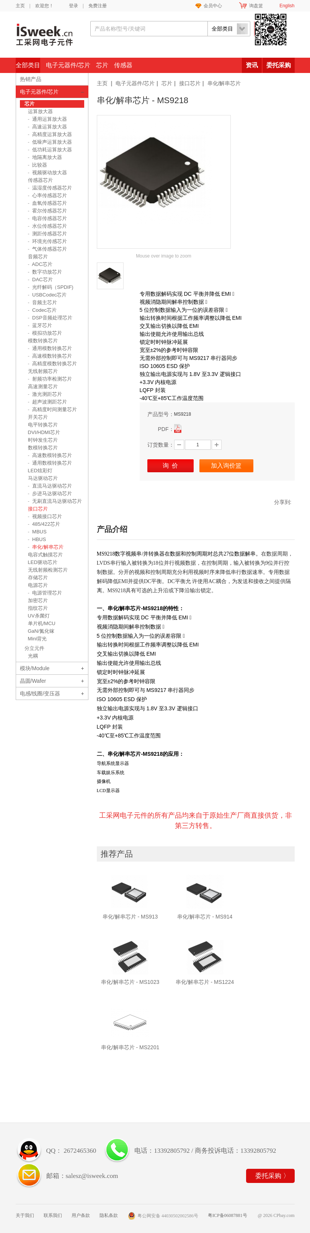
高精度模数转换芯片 (52, 363)
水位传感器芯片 (47, 226)
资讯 (252, 65)
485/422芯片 (44, 524)
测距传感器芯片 (47, 234)
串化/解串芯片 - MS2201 (130, 1047)
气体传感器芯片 (47, 249)
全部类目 (28, 65)
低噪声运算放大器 (50, 142)
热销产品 (30, 79)
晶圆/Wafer (33, 681)
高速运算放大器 (47, 127)
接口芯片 (190, 83)
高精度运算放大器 (50, 134)
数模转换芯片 (43, 447)
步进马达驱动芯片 (50, 493)
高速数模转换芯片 (50, 455)
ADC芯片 (40, 264)
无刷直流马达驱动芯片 (55, 501)
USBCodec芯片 (47, 295)
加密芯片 (38, 600)
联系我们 (53, 1215)
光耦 (33, 656)
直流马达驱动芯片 (50, 486)
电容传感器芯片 (47, 218)
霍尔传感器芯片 (47, 211)
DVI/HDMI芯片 (44, 432)
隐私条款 (109, 1215)
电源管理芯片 (45, 593)
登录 (73, 5)
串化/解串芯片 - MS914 (205, 917)
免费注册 (97, 5)
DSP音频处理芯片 (50, 318)
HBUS (37, 539)
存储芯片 (38, 577)
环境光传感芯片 (47, 241)
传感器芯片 (40, 180)
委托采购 (278, 65)
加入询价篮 (226, 465)
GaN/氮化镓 (41, 631)
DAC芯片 (40, 279)
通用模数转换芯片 (50, 348)
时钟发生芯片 (43, 440)
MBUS (37, 532)
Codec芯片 (42, 310)
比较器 (37, 165)
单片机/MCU (41, 623)
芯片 (102, 65)
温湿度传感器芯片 (50, 188)
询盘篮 (256, 5)
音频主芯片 (42, 302)
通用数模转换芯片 (50, 463)
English (286, 5)
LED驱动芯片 (42, 562)
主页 (20, 5)
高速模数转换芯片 (50, 356)
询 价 (170, 465)
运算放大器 (40, 111)
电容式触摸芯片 (45, 554)
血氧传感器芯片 (47, 203)
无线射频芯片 (43, 371)
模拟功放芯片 (45, 333)
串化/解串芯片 (224, 83)
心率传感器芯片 (47, 195)
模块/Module (35, 668)
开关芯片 (38, 417)
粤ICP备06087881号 (227, 1215)
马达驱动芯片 (43, 478)
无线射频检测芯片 (48, 570)
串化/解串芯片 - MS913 (130, 917)
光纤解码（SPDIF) (50, 287)
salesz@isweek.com (92, 1176)
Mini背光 (37, 639)
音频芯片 (38, 256)
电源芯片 (38, 585)
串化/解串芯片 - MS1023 (130, 982)
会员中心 (213, 5)
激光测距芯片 (45, 394)
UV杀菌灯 (39, 616)
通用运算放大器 (47, 119)
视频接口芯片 (45, 516)
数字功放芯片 (45, 272)
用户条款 (81, 1215)
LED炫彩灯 (40, 470)
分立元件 (34, 648)
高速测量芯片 (43, 386)
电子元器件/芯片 (68, 65)
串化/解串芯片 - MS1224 (205, 982)
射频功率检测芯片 (50, 379)
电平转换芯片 (43, 425)
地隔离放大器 (45, 157)
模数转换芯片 (43, 340)
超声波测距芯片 (47, 402)
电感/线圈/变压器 (40, 693)
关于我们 (25, 1215)
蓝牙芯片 (40, 325)
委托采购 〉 (272, 1176)
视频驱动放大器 (47, 172)
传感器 (123, 65)
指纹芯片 (38, 608)
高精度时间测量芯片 (52, 409)
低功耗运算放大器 (50, 149)
